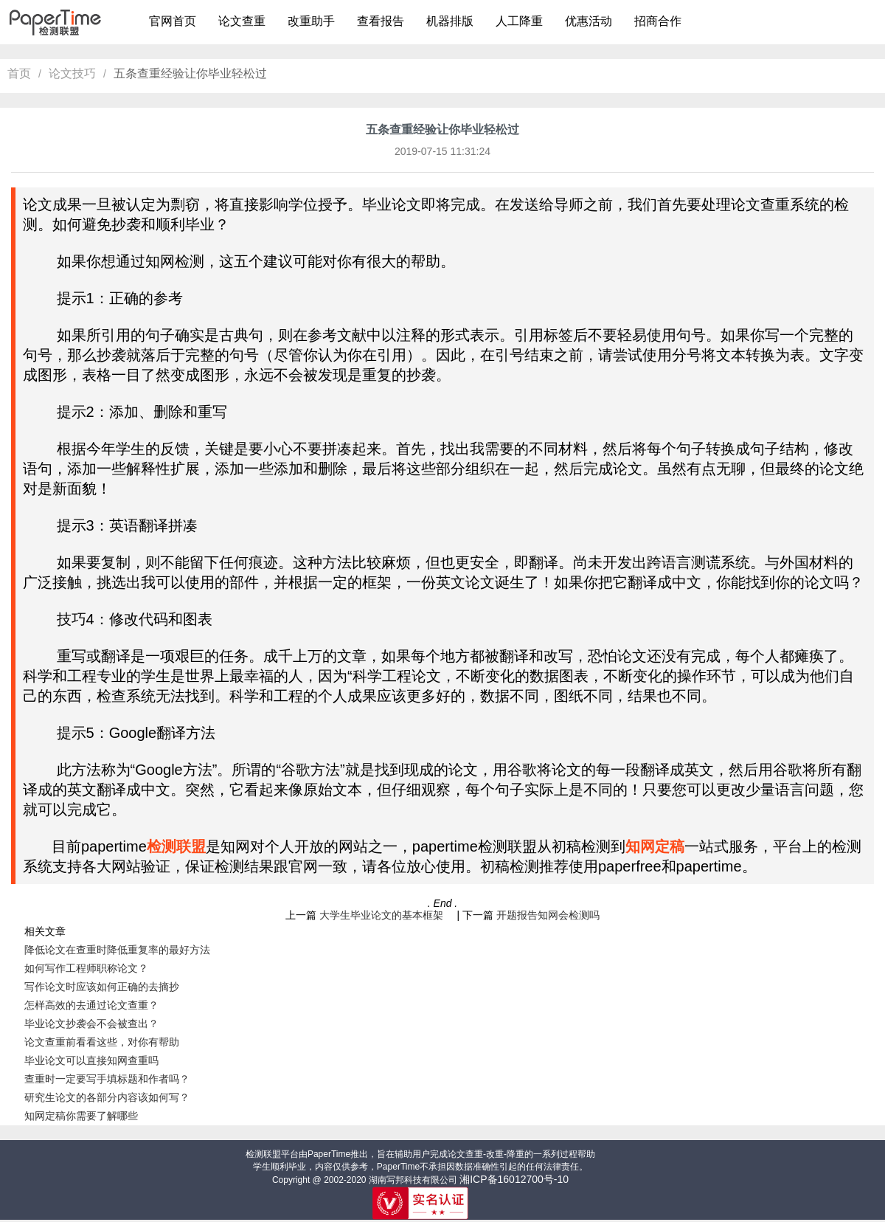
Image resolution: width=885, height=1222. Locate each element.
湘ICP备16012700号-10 (514, 1179)
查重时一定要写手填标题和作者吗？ (107, 1079)
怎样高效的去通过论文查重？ (91, 1005)
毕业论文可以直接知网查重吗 (91, 1060)
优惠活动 (588, 21)
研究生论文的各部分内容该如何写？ (107, 1097)
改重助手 (311, 21)
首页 (19, 73)
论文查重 (242, 21)
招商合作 (657, 21)
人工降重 (519, 21)
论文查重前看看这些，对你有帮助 (101, 1042)
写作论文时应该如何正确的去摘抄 (101, 987)
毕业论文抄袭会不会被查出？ (91, 1023)
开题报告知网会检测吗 (548, 915)
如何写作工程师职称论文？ (86, 968)
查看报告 (380, 21)
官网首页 (172, 21)
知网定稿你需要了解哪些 (81, 1116)
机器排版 (449, 21)
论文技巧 (72, 73)
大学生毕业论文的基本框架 (386, 915)
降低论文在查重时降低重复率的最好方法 (117, 950)
